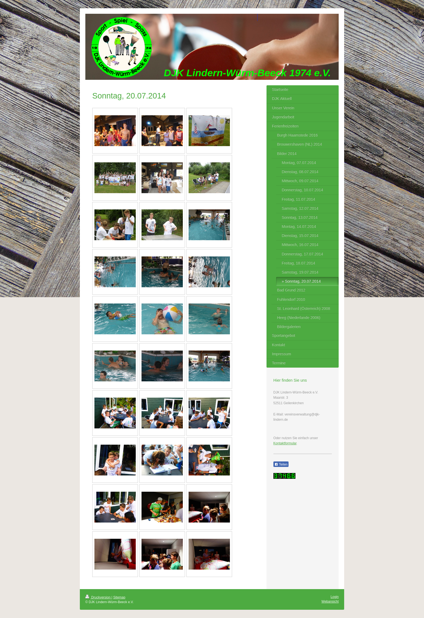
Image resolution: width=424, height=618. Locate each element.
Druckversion (98, 597)
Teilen (280, 464)
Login (335, 597)
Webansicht (330, 601)
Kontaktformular (285, 443)
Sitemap (119, 597)
